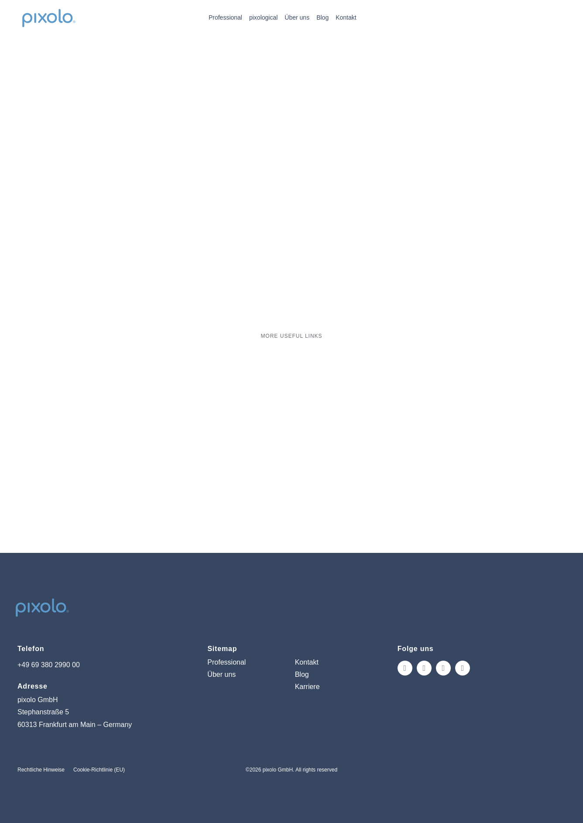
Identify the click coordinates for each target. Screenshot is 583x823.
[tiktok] (443, 668)
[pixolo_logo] (48, 9)
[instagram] (405, 668)
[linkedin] (462, 668)
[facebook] (424, 668)
